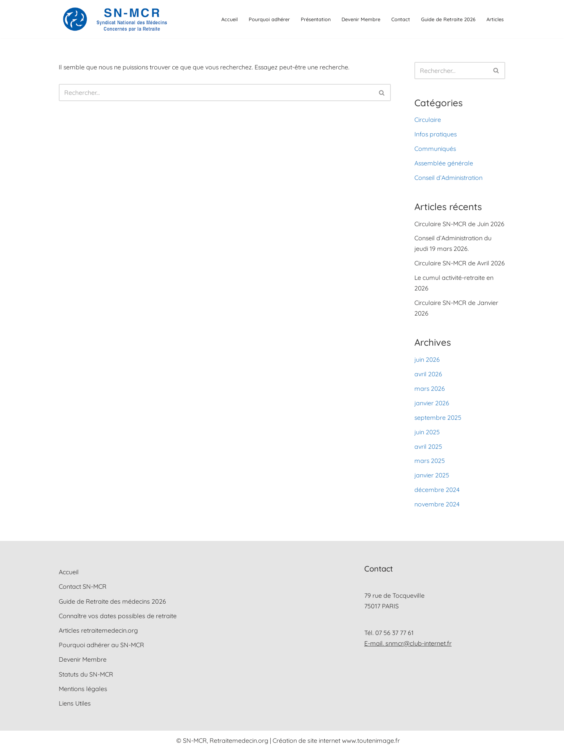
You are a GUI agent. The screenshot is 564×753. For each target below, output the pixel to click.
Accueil (229, 19)
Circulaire (427, 119)
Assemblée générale (444, 163)
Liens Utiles (75, 705)
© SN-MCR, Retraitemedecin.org (223, 743)
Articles (495, 19)
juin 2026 (427, 361)
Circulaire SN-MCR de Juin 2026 (459, 224)
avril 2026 (428, 375)
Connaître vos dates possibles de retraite (118, 618)
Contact (400, 19)
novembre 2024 (437, 506)
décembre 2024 (437, 492)
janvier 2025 (432, 477)
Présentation (316, 19)
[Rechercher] (216, 93)
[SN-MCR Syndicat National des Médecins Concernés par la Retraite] (113, 19)
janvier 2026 (432, 404)
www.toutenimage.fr (371, 743)
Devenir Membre (361, 19)
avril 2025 (428, 448)
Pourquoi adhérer (269, 19)
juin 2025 (427, 433)
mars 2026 (430, 390)
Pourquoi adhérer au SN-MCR (101, 647)
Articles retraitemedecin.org (98, 633)
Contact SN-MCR (83, 589)
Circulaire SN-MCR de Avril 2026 (459, 264)
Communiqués (435, 149)
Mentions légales (83, 691)
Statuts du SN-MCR (86, 676)
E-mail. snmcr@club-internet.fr (408, 646)
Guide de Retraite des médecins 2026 (112, 604)
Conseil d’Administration (448, 178)
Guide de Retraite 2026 (448, 19)
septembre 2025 (438, 419)
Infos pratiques (435, 134)
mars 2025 (430, 463)
